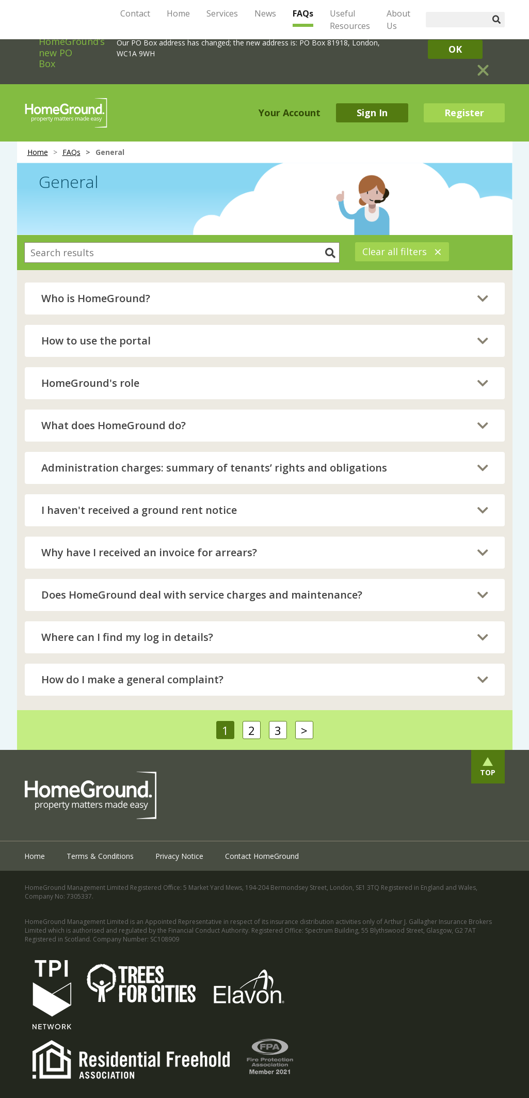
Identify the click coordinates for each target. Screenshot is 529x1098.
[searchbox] (181, 252)
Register (464, 112)
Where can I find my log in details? (127, 637)
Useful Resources (350, 20)
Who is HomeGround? (95, 298)
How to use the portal (96, 341)
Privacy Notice (179, 856)
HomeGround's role (90, 383)
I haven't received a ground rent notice (139, 510)
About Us (398, 20)
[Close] (483, 66)
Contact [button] (135, 13)
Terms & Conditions (100, 856)
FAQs (303, 13)
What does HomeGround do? (113, 425)
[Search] (457, 19)
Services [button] (222, 13)
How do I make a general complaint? (132, 679)
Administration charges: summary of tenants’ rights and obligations (214, 468)
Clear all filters (402, 251)
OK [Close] (455, 49)
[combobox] (182, 252)
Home (178, 13)
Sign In (372, 112)
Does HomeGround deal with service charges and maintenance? (201, 595)
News (265, 13)
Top (487, 772)
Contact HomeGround (262, 856)
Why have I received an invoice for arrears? (149, 552)
